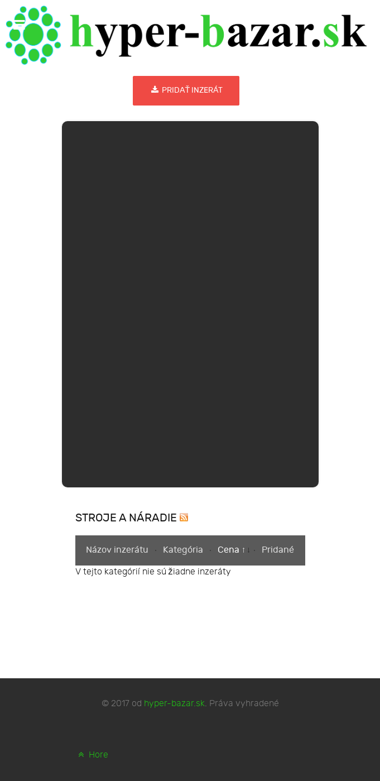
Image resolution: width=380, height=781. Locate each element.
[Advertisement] (190, 302)
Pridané (278, 550)
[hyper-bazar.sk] (186, 35)
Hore (92, 755)
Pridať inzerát (186, 90)
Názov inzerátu (118, 550)
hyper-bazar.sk (174, 703)
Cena (230, 550)
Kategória (184, 550)
